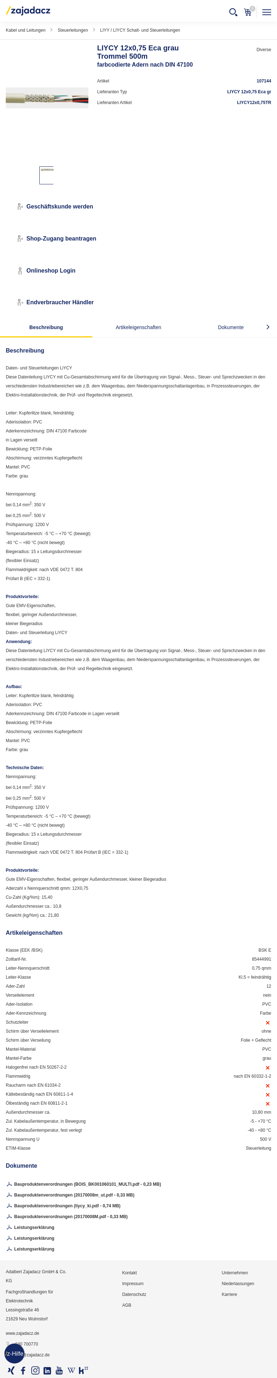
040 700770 (22, 1344)
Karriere (229, 1294)
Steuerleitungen (73, 30)
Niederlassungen (238, 1283)
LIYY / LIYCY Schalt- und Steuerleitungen (140, 30)
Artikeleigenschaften (138, 327)
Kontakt (129, 1272)
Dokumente (231, 327)
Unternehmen (235, 1272)
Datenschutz (134, 1294)
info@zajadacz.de (28, 1355)
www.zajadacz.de (22, 1333)
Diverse (263, 49)
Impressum (133, 1283)
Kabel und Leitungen (25, 30)
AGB (126, 1305)
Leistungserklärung (30, 1227)
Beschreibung (46, 327)
